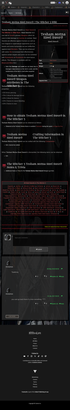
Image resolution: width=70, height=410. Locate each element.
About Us (35, 346)
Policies (35, 387)
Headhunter (11, 211)
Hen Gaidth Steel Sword (24, 211)
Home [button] (12, 7)
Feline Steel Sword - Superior (38, 196)
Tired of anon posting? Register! (56, 226)
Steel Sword (53, 60)
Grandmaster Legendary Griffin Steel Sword (19, 204)
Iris (61, 211)
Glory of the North (60, 198)
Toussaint (39, 126)
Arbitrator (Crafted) (29, 186)
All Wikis (35, 341)
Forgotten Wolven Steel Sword (13, 198)
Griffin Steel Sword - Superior (36, 210)
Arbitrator (18, 186)
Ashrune (48, 186)
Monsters (14, 49)
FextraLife (24, 392)
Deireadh (44, 192)
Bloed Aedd (45, 190)
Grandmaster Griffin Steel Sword (19, 202)
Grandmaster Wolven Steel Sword (16, 208)
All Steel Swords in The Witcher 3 (35, 183)
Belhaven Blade (27, 188)
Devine (51, 192)
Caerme (54, 190)
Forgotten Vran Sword (55, 196)
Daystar (36, 192)
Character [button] (34, 7)
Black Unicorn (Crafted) (52, 188)
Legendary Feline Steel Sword (19, 213)
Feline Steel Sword (30, 194)
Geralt (12, 35)
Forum (35, 343)
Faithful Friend (60, 192)
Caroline (5, 192)
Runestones (9, 57)
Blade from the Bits (8, 190)
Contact (35, 348)
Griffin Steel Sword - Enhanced (52, 208)
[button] (53, 3)
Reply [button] (61, 276)
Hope (51, 211)
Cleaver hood (14, 192)
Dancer (30, 192)
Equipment (3, 13)
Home (35, 338)
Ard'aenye (40, 186)
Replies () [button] (54, 276)
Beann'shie (56, 186)
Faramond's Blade (16, 194)
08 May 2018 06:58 (53, 269)
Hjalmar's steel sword (41, 211)
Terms (35, 382)
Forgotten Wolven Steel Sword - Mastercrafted (38, 198)
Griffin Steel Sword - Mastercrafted (14, 210)
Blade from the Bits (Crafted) (25, 190)
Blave (38, 190)
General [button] (22, 7)
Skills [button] (46, 7)
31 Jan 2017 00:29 (53, 296)
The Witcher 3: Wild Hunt (11, 32)
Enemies (22, 38)
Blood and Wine (7, 63)
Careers (35, 379)
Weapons (10, 13)
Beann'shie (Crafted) (14, 188)
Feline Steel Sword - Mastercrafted (15, 196)
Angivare (10, 186)
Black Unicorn (39, 188)
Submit (39, 249)
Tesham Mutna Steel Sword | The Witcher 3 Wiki (29, 22)
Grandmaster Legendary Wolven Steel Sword (22, 206)
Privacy (35, 384)
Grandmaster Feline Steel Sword (20, 200)
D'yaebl (23, 192)
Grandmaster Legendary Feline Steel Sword (44, 202)
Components (50, 141)
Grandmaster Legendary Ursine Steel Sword (48, 204)
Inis (56, 211)
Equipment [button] (57, 7)
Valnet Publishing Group (41, 392)
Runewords (20, 57)
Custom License (37, 362)
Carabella (62, 190)
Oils (10, 52)
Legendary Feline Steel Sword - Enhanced (44, 213)
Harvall (64, 210)
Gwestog (50, 210)
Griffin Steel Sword (34, 208)
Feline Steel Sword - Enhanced (47, 194)
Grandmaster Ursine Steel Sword (49, 206)
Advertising (35, 377)
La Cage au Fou (57, 126)
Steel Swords (18, 13)
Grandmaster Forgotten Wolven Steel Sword (46, 200)
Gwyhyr (57, 210)
